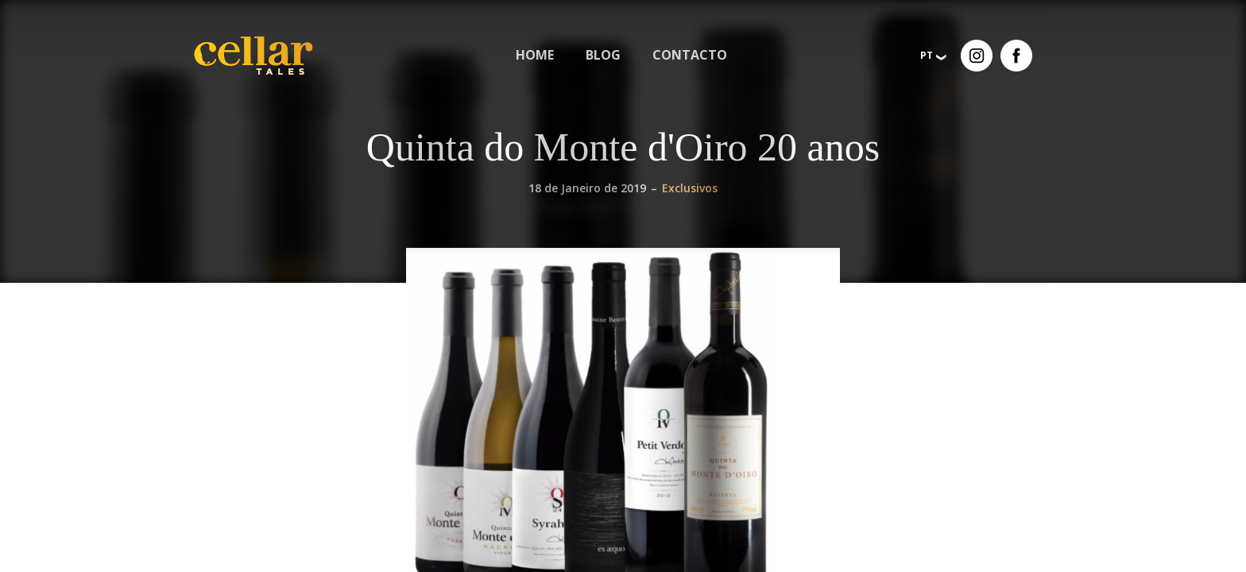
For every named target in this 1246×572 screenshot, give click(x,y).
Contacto (689, 55)
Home (535, 55)
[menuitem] (535, 55)
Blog (603, 55)
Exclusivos (690, 187)
